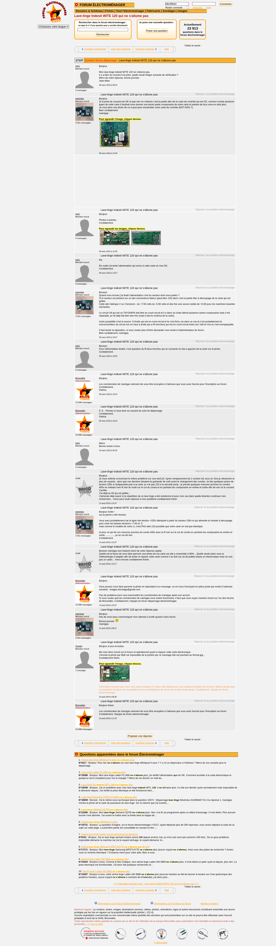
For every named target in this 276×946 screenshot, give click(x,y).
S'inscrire (198, 7)
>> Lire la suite (94, 924)
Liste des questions (121, 49)
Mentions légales (209, 903)
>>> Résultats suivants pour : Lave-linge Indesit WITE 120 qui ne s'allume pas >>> (156, 883)
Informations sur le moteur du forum (170, 903)
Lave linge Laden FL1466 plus (103, 772)
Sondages (169, 10)
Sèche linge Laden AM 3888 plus (106, 871)
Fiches (109, 10)
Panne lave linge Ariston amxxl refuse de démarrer (109, 834)
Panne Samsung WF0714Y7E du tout (115, 846)
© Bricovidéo (160, 942)
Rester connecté (174, 7)
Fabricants (153, 10)
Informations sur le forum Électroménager (117, 903)
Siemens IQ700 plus (104, 809)
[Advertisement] (165, 181)
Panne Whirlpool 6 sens (99, 821)
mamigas (79, 98)
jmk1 (77, 66)
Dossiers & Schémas (89, 10)
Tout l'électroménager (130, 10)
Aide (208, 7)
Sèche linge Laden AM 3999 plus (105, 859)
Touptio (78, 646)
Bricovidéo (80, 378)
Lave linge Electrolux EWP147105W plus (109, 797)
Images (183, 10)
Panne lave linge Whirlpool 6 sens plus (108, 759)
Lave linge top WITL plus (107, 784)
